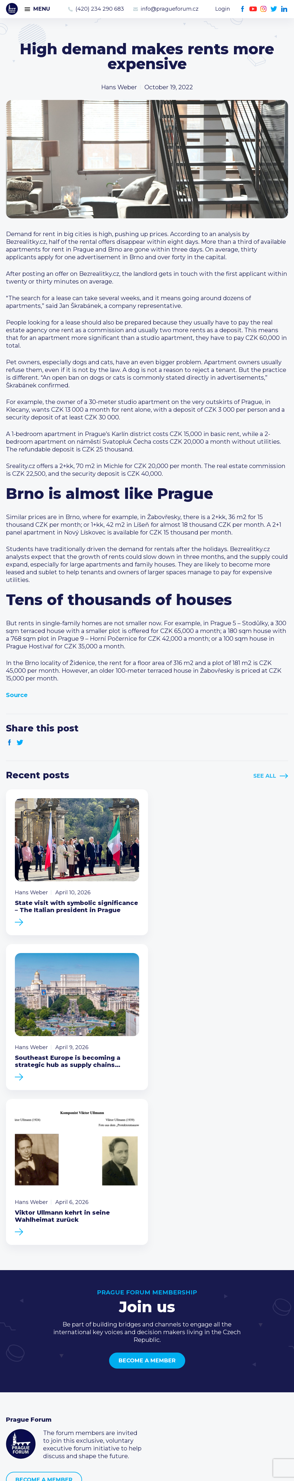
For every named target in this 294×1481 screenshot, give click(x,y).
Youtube (253, 9)
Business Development (40, 1389)
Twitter (274, 9)
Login (222, 9)
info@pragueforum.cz (170, 9)
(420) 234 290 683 (100, 9)
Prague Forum (12, 9)
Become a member (147, 1198)
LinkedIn (284, 9)
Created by (147, 1469)
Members (20, 1380)
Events (16, 1370)
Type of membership (132, 1370)
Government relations (38, 1399)
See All (264, 776)
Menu (41, 9)
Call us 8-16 (213, 1361)
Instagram (263, 9)
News (14, 1361)
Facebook (242, 9)
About (15, 1408)
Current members (128, 1361)
